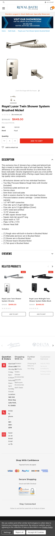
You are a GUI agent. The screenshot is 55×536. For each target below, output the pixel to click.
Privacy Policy (47, 527)
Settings (7, 532)
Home (4, 31)
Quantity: (5, 136)
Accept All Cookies (36, 532)
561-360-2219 (10, 425)
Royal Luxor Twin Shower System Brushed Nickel (34, 31)
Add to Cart (13, 314)
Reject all (19, 532)
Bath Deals (11, 31)
